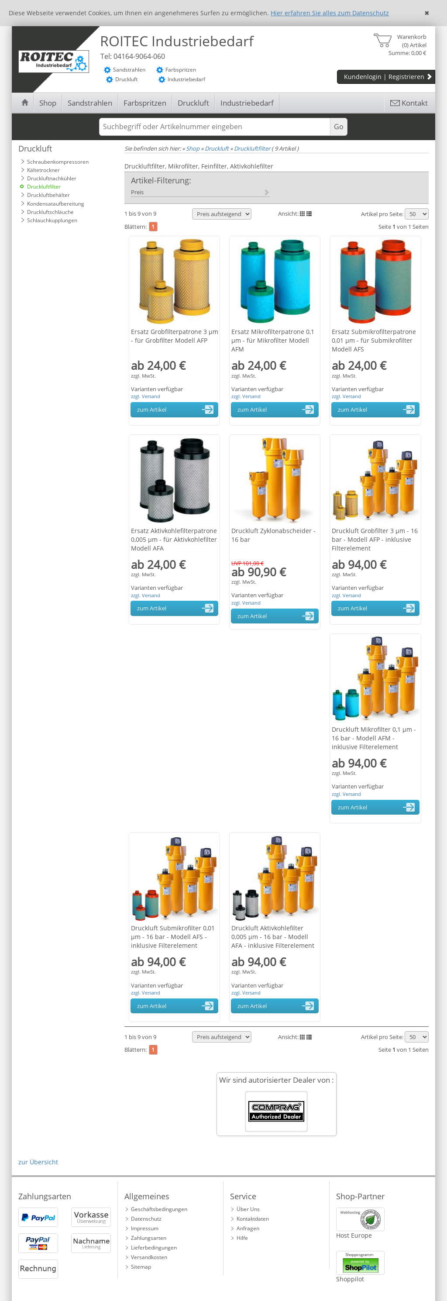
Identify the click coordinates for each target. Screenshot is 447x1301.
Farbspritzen (145, 103)
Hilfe (242, 1238)
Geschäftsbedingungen (159, 1209)
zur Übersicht (38, 1162)
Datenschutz (146, 1218)
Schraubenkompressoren (58, 161)
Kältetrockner (43, 170)
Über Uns (248, 1209)
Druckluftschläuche (50, 212)
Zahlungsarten (148, 1238)
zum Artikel (177, 409)
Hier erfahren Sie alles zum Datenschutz (330, 13)
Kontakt (409, 103)
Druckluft (193, 103)
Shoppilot (350, 1279)
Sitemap (141, 1266)
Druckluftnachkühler (51, 178)
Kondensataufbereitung (55, 203)
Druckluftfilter (44, 186)
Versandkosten (149, 1257)
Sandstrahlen (90, 103)
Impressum (144, 1228)
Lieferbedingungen (154, 1247)
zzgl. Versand (145, 396)
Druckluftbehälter (48, 195)
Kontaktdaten (253, 1218)
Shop (47, 103)
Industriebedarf (247, 103)
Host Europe (354, 1235)
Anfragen (248, 1228)
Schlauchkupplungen (52, 220)
